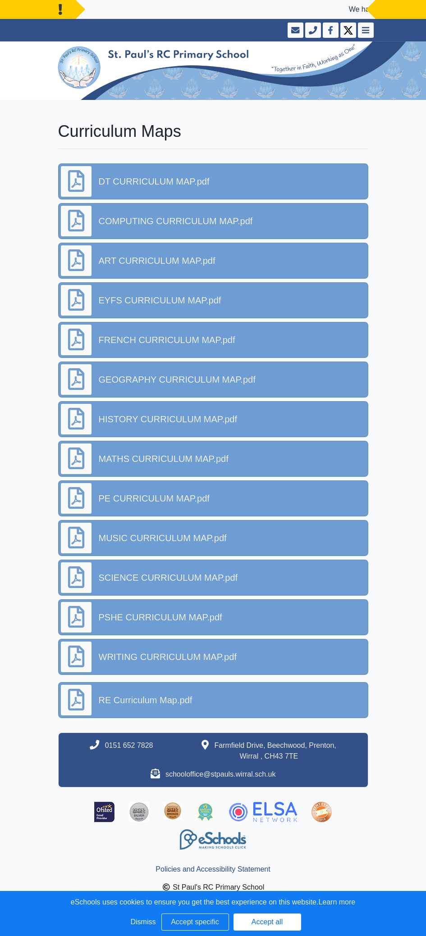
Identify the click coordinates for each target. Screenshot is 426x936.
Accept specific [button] (195, 922)
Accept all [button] (267, 922)
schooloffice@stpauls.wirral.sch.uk (220, 774)
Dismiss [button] (143, 922)
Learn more (336, 902)
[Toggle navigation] (365, 30)
